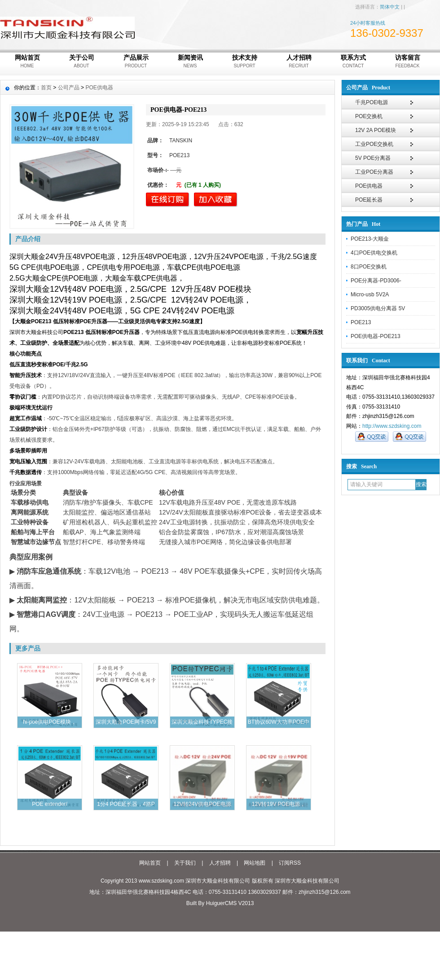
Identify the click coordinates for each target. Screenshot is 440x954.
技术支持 (244, 62)
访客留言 (407, 62)
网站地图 (254, 863)
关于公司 (81, 62)
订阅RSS (290, 863)
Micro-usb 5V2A (370, 294)
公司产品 (68, 87)
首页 (46, 87)
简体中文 (390, 6)
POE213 (361, 322)
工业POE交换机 (374, 144)
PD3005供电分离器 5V (378, 308)
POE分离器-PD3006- (376, 280)
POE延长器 (369, 200)
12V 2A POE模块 (375, 130)
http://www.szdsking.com (391, 426)
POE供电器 (369, 186)
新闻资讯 (190, 62)
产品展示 (135, 62)
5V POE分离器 (373, 158)
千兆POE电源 (371, 102)
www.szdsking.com (161, 881)
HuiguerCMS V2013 (230, 903)
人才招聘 (298, 62)
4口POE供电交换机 (374, 253)
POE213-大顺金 (370, 239)
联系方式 (353, 62)
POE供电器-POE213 (375, 336)
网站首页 (27, 62)
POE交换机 (369, 116)
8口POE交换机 (369, 267)
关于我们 (185, 863)
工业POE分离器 (374, 172)
